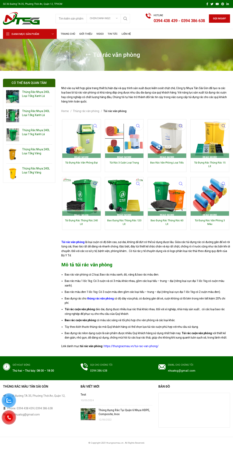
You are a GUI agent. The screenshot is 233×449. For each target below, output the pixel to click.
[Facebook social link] (207, 4)
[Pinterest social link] (222, 4)
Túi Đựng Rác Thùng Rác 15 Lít (210, 165)
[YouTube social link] (217, 4)
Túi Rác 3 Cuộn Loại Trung (124, 163)
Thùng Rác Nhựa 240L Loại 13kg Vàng (36, 170)
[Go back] (88, 55)
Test (83, 395)
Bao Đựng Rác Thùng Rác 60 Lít (167, 223)
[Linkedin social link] (227, 4)
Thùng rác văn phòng (86, 111)
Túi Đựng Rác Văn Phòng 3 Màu (210, 223)
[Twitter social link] (211, 4)
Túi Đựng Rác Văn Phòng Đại (80, 165)
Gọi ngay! (219, 18)
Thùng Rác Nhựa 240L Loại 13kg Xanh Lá (36, 113)
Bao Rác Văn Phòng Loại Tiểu (167, 165)
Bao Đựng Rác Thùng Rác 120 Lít (124, 223)
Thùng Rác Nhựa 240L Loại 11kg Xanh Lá (36, 132)
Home (65, 111)
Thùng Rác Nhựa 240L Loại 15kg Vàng (36, 151)
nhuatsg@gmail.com (181, 371)
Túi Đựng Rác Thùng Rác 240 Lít (80, 223)
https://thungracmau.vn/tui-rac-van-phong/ (131, 347)
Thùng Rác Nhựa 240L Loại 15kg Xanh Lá (36, 93)
